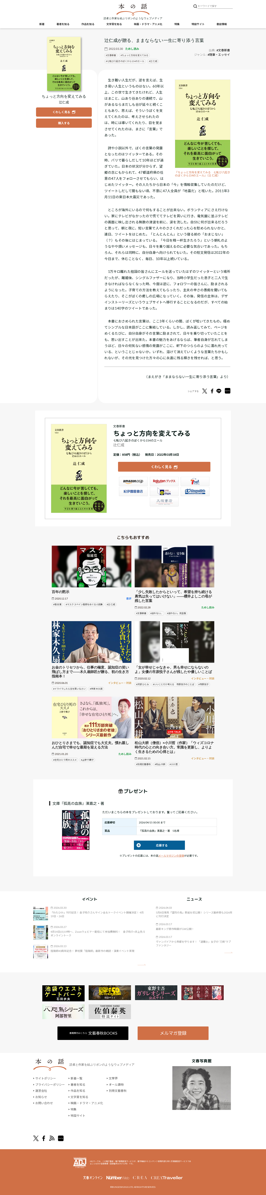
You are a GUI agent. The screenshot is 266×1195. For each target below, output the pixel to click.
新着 (42, 24)
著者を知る (63, 24)
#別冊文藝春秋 (143, 764)
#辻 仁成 (111, 604)
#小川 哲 (174, 764)
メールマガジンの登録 (171, 855)
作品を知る (87, 24)
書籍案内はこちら (93, 1033)
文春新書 (111, 55)
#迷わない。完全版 (176, 613)
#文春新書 (223, 50)
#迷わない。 (156, 613)
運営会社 (41, 1090)
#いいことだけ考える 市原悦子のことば (173, 684)
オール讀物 (116, 1084)
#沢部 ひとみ (142, 684)
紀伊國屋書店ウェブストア (133, 491)
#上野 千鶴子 (87, 759)
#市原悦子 (203, 684)
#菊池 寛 (57, 604)
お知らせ (41, 1097)
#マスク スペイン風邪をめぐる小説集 (84, 604)
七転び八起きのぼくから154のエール (125, 61)
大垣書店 (164, 501)
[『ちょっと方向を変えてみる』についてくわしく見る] (64, 64)
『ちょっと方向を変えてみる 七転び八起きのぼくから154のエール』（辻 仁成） (202, 174)
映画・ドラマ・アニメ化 (148, 24)
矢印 (141, 964)
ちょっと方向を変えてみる (135, 55)
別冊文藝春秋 (118, 1090)
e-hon (164, 491)
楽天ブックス (164, 481)
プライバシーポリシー (50, 1084)
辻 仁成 (153, 61)
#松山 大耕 (160, 764)
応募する (151, 845)
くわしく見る (161, 467)
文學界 (113, 1078)
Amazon (133, 481)
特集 (177, 24)
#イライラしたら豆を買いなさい (69, 688)
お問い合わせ (44, 1103)
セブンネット (195, 481)
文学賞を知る (114, 24)
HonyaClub (195, 491)
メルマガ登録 (173, 1033)
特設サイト (198, 24)
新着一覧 (76, 1078)
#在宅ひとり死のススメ (65, 759)
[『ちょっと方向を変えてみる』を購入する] (64, 123)
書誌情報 (221, 24)
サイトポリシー (45, 1078)
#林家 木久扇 (96, 688)
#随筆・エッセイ (219, 54)
